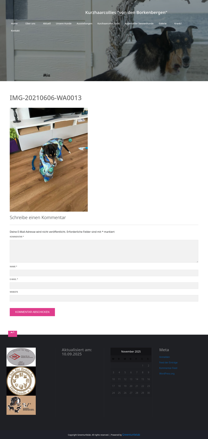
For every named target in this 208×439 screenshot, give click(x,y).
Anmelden (164, 357)
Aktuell (47, 23)
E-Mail (14, 279)
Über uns (30, 23)
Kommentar (17, 236)
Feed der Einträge (168, 362)
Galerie (163, 23)
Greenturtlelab (131, 434)
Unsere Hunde (64, 23)
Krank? (178, 23)
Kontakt (15, 30)
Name (13, 266)
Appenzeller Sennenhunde (139, 23)
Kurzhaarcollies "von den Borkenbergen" (126, 12)
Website (14, 292)
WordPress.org (167, 373)
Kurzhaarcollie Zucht (109, 23)
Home (14, 23)
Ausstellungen (84, 23)
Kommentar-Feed (168, 368)
